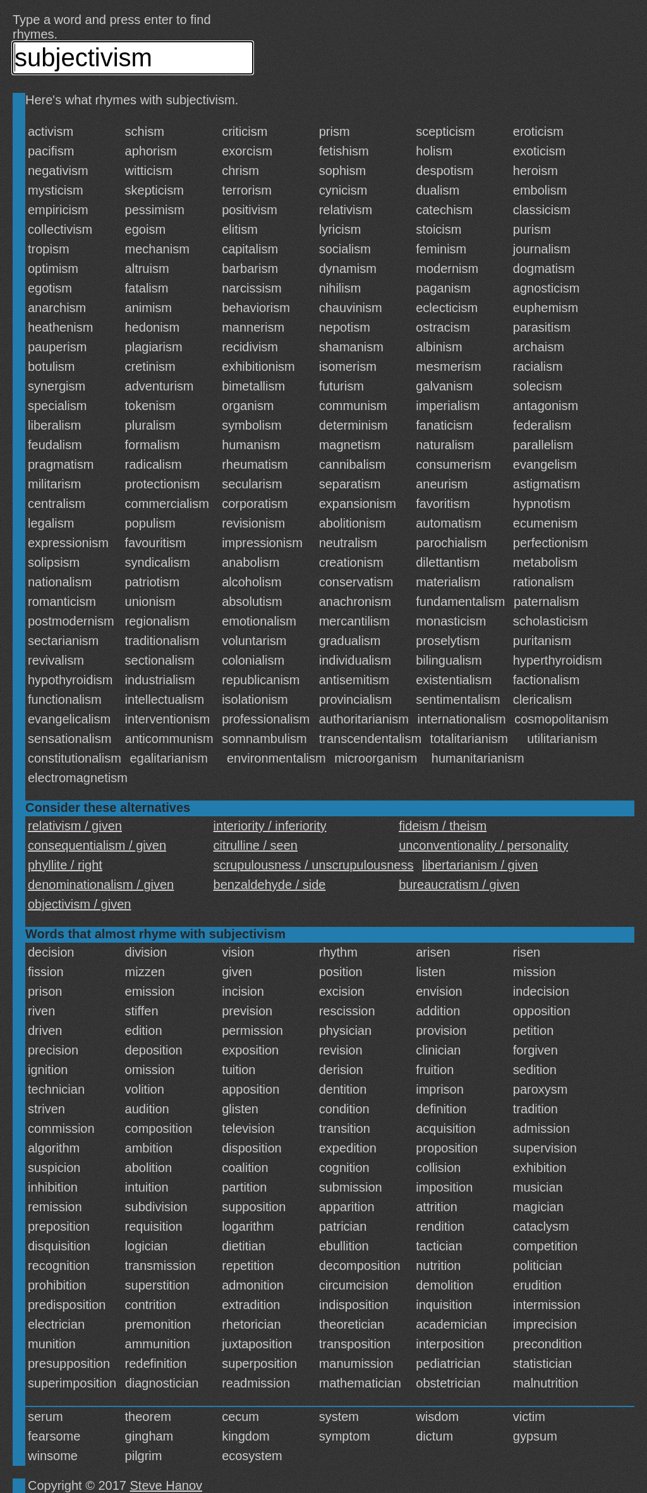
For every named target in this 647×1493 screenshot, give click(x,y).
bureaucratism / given (459, 885)
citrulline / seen (256, 845)
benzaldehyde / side (270, 885)
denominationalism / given (101, 885)
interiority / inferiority (270, 826)
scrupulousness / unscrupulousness (314, 865)
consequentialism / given (97, 845)
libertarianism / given (480, 865)
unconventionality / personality (483, 845)
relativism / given (75, 826)
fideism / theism (443, 826)
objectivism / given (79, 904)
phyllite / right (65, 865)
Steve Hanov (166, 1485)
